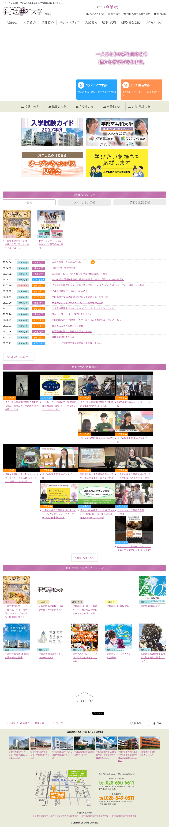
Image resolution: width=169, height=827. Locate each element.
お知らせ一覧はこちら (19, 357)
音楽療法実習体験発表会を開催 (67, 325)
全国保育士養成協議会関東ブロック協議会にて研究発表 (80, 297)
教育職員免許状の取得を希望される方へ (72, 331)
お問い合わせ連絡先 (20, 723)
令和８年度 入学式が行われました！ (71, 262)
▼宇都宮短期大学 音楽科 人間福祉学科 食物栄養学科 (55, 816)
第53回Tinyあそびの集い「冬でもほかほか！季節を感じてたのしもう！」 (89, 320)
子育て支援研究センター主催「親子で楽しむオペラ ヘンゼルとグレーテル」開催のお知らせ (98, 285)
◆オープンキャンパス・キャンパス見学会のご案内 (77, 302)
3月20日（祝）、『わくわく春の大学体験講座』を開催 (79, 273)
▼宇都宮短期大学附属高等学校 (95, 816)
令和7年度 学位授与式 (64, 268)
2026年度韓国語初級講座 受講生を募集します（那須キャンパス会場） (88, 279)
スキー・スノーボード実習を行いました (72, 314)
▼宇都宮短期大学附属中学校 (123, 816)
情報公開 (39, 723)
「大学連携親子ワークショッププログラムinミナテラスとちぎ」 (84, 308)
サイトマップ (56, 723)
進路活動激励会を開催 (63, 337)
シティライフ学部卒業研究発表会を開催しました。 (77, 343)
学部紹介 (56, 22)
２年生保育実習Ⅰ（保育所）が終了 (70, 291)
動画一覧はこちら (85, 557)
